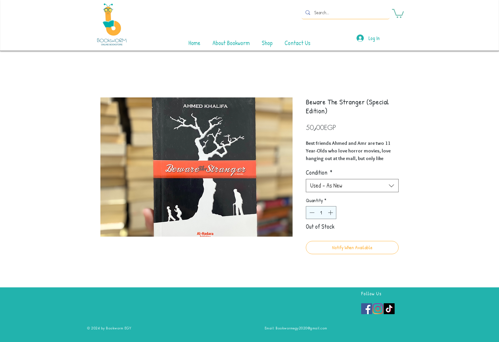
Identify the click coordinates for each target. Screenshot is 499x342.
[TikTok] (389, 308)
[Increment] (331, 212)
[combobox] (352, 185)
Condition (319, 172)
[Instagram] (377, 308)
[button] (398, 13)
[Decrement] (311, 212)
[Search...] (345, 12)
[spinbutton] (321, 212)
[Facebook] (366, 308)
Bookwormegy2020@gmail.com (301, 327)
